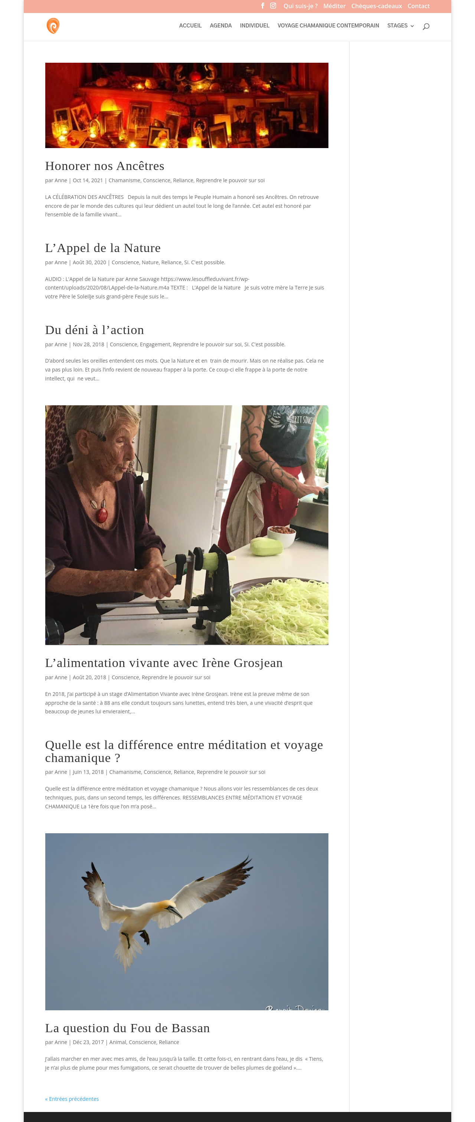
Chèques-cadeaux (376, 7)
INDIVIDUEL (254, 26)
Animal (117, 1042)
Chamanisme (125, 180)
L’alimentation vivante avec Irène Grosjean (164, 662)
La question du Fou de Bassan (127, 1028)
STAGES (397, 26)
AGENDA (221, 26)
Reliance (183, 180)
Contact (418, 7)
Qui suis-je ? (301, 7)
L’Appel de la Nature (103, 248)
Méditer (334, 7)
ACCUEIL (190, 26)
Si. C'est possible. (204, 262)
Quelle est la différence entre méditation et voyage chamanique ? (184, 751)
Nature (150, 262)
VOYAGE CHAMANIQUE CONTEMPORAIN (328, 26)
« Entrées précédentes (72, 1098)
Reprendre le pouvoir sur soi (230, 180)
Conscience (156, 180)
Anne (61, 180)
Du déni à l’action (94, 330)
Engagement (155, 344)
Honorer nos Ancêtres (105, 165)
